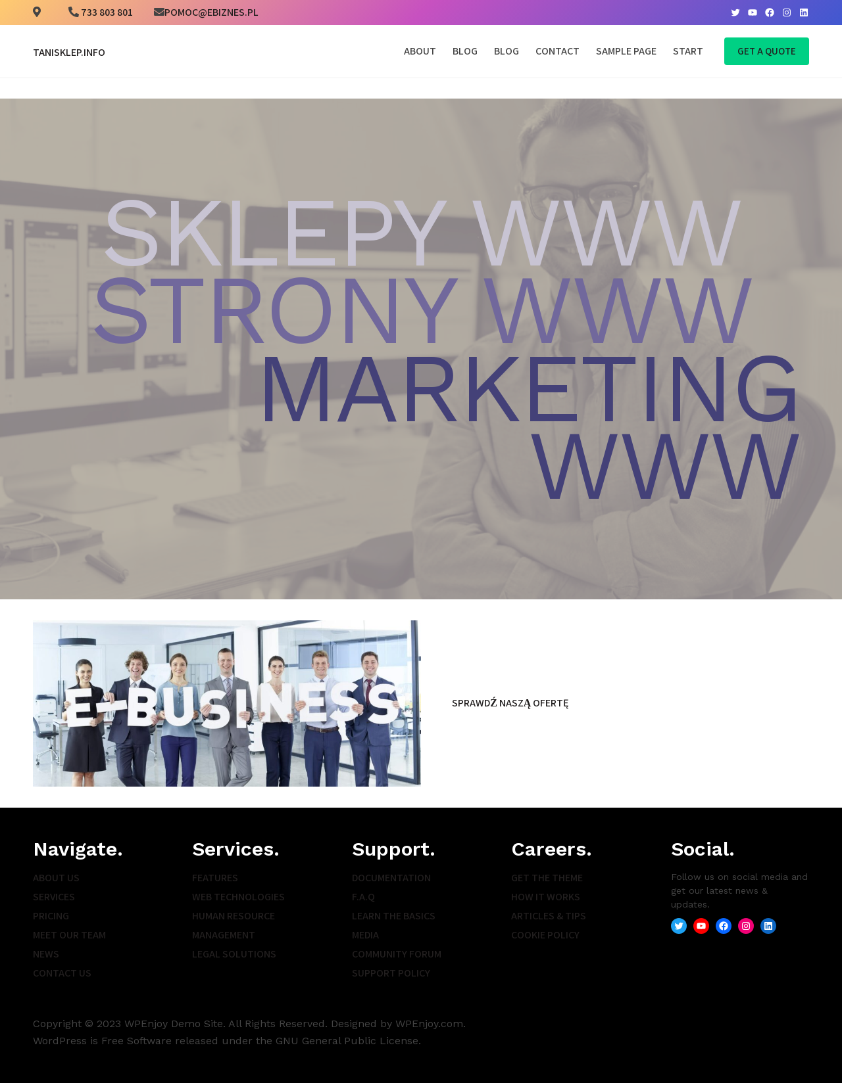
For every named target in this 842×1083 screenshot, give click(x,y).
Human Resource (233, 916)
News (46, 954)
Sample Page (626, 51)
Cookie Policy (545, 935)
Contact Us (62, 973)
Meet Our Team (69, 935)
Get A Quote (766, 51)
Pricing (51, 916)
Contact (557, 51)
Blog (465, 51)
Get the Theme (547, 878)
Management (223, 935)
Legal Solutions (234, 954)
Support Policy (391, 973)
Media (365, 935)
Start (688, 51)
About (420, 51)
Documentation (391, 878)
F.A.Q (363, 897)
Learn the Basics (393, 916)
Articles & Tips (548, 916)
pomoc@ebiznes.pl (211, 12)
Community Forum (396, 954)
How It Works (545, 897)
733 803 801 (106, 12)
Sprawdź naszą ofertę (510, 703)
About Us (56, 878)
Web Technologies (238, 897)
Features (215, 878)
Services (54, 897)
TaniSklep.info (69, 52)
